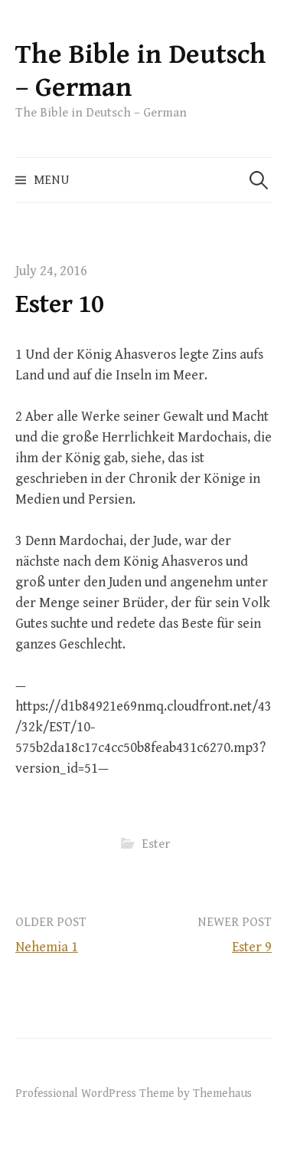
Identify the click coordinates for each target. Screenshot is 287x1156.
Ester (156, 844)
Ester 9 (252, 947)
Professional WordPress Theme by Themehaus (133, 1093)
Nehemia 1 (46, 947)
